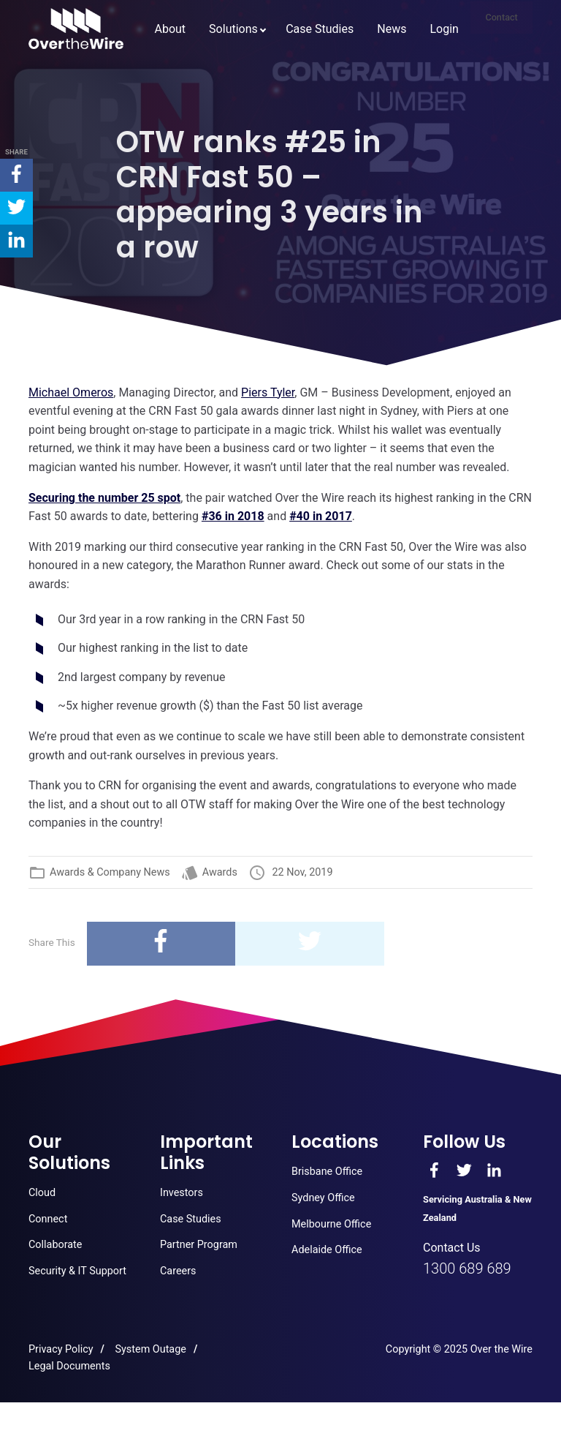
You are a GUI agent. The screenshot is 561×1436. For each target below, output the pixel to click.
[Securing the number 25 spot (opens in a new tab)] (104, 498)
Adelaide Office (326, 1250)
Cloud (42, 1193)
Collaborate (55, 1244)
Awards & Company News (110, 872)
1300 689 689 (467, 1268)
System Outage (150, 1349)
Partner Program (198, 1244)
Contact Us (452, 1248)
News (361, 85)
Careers (178, 1271)
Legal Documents (69, 1366)
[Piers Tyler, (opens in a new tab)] (267, 392)
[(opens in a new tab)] (70, 392)
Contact (490, 85)
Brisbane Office (326, 1171)
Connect (47, 1219)
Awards (219, 872)
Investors (181, 1193)
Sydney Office (323, 1198)
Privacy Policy (61, 1349)
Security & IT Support (77, 1271)
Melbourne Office (331, 1224)
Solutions (203, 85)
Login (414, 85)
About (140, 85)
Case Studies (290, 85)
